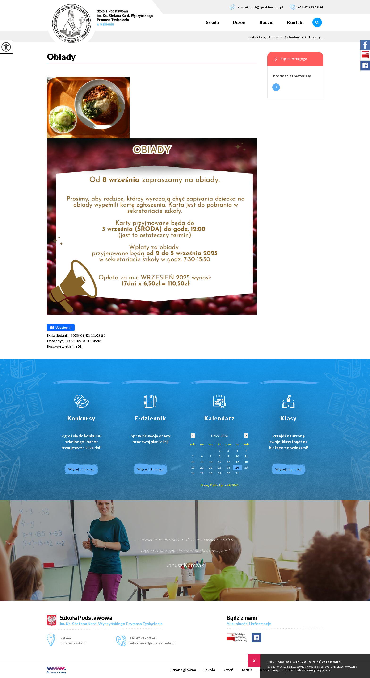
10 (237, 456)
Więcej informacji (276, 87)
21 (210, 467)
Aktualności (290, 37)
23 (228, 467)
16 (228, 462)
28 (210, 473)
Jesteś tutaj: (258, 37)
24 (237, 467)
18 (246, 462)
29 (219, 473)
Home (273, 37)
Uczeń (239, 22)
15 (219, 462)
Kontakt (295, 22)
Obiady (61, 57)
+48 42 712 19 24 (306, 7)
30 (228, 473)
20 (201, 467)
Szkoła (212, 22)
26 (192, 473)
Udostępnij (60, 327)
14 (210, 462)
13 (201, 462)
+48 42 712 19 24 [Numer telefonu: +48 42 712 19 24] (142, 638)
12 (192, 462)
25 (246, 467)
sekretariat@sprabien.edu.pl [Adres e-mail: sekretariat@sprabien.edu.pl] (152, 643)
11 (246, 456)
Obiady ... (313, 37)
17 (237, 462)
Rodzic (266, 22)
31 (237, 473)
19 (192, 467)
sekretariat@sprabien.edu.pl (256, 7)
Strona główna (192, 22)
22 (219, 467)
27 (201, 473)
